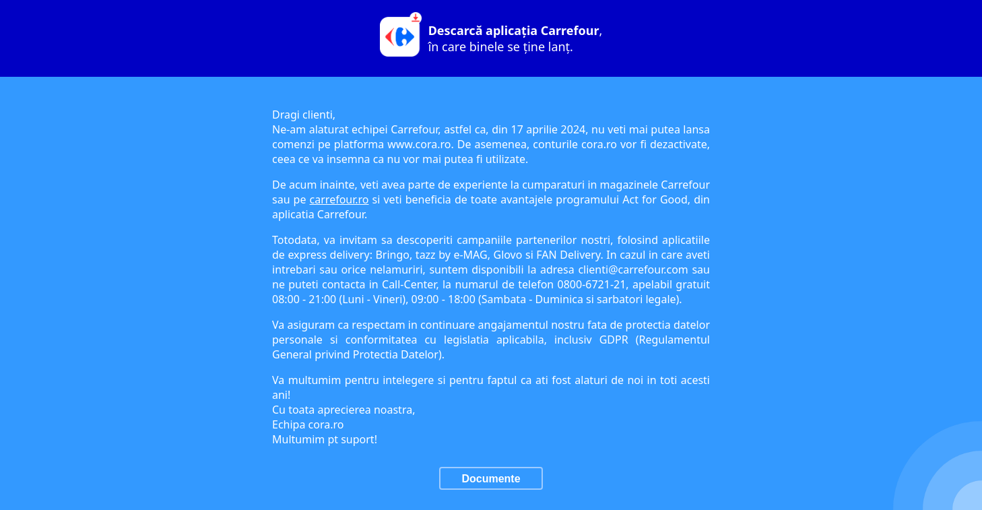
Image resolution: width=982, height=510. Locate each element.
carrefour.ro (339, 199)
